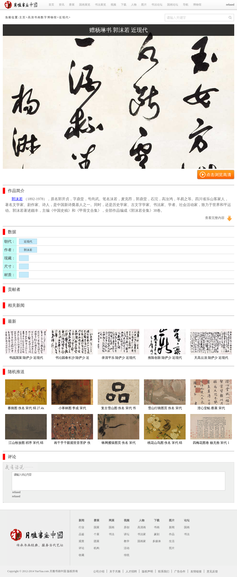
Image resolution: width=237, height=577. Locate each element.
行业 (81, 527)
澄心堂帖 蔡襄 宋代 (211, 408)
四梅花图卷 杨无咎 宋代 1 (211, 443)
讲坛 (126, 534)
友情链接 (196, 571)
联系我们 (163, 571)
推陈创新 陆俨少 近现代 (165, 357)
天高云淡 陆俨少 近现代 (211, 357)
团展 (96, 541)
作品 (172, 534)
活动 (126, 548)
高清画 (141, 527)
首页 (51, 4)
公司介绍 (98, 571)
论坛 (187, 520)
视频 (113, 4)
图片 (144, 4)
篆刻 (156, 534)
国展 (96, 527)
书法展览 (100, 4)
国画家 (141, 541)
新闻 (81, 520)
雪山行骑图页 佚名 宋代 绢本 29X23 (165, 409)
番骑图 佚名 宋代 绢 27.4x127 (26, 409)
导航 (185, 4)
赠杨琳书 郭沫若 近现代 (118, 30)
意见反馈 (212, 571)
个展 (96, 534)
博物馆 (197, 4)
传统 (126, 555)
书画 (156, 527)
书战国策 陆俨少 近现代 (26, 357)
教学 (126, 541)
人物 (134, 4)
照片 (172, 548)
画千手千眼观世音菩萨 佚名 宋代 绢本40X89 (72, 443)
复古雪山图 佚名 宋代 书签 (118, 409)
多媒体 (157, 541)
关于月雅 (115, 571)
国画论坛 (172, 4)
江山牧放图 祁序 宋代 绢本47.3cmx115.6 (26, 443)
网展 (111, 520)
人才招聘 (131, 571)
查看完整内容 (215, 218)
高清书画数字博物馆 (42, 17)
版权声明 (147, 571)
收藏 (81, 555)
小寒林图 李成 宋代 (72, 408)
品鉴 (81, 534)
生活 (172, 541)
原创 (126, 527)
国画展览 (84, 4)
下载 (123, 4)
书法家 (141, 534)
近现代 (64, 17)
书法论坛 (156, 4)
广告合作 (179, 571)
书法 (111, 534)
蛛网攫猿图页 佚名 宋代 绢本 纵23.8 (119, 443)
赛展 (72, 4)
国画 (111, 527)
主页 (22, 17)
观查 (81, 541)
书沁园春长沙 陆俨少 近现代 (72, 358)
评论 (81, 548)
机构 (96, 548)
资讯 (61, 4)
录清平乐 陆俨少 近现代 (119, 357)
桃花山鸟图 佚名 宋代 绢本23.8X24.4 (164, 443)
